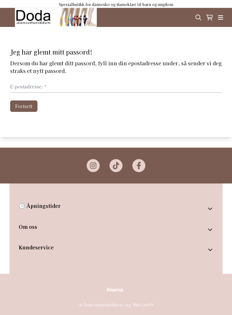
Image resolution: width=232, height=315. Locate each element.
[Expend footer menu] (211, 249)
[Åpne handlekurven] (209, 17)
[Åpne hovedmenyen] (220, 17)
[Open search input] (198, 17)
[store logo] (56, 17)
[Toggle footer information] (211, 208)
